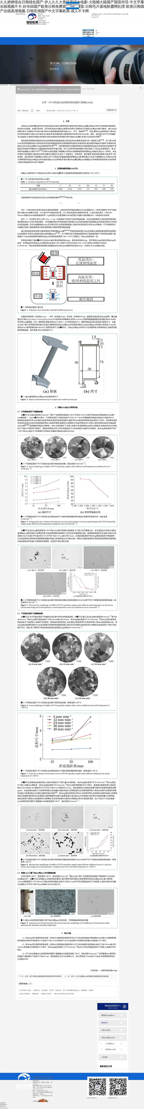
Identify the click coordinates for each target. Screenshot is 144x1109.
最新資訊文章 (106, 1066)
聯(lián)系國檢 (42, 24)
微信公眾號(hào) (108, 14)
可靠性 (51, 990)
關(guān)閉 (78, 7)
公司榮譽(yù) (110, 1044)
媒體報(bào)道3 (111, 1049)
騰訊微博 (116, 14)
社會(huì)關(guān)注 (43, 22)
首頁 (33, 89)
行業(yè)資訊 (105, 1030)
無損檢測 (12, 85)
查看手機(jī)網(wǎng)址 (32, 111)
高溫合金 (36, 990)
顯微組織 (84, 990)
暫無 (46, 1079)
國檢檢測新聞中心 (42, 89)
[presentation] (65, 203)
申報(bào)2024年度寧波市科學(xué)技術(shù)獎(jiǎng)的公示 (85, 31)
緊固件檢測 (18, 85)
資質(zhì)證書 (42, 20)
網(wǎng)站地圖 (123, 14)
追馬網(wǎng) (37, 1101)
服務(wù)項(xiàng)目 (44, 16)
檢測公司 (58, 990)
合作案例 (40, 19)
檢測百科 (54, 89)
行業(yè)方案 (41, 17)
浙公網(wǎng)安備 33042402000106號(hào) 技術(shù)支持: (43, 1099)
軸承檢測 (24, 85)
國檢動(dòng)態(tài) (108, 1015)
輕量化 (91, 990)
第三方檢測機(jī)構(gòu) (71, 990)
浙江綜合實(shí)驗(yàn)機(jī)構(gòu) (37, 85)
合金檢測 (44, 990)
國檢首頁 (40, 14)
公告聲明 (104, 1057)
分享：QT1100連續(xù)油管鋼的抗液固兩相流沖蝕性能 (90, 976)
